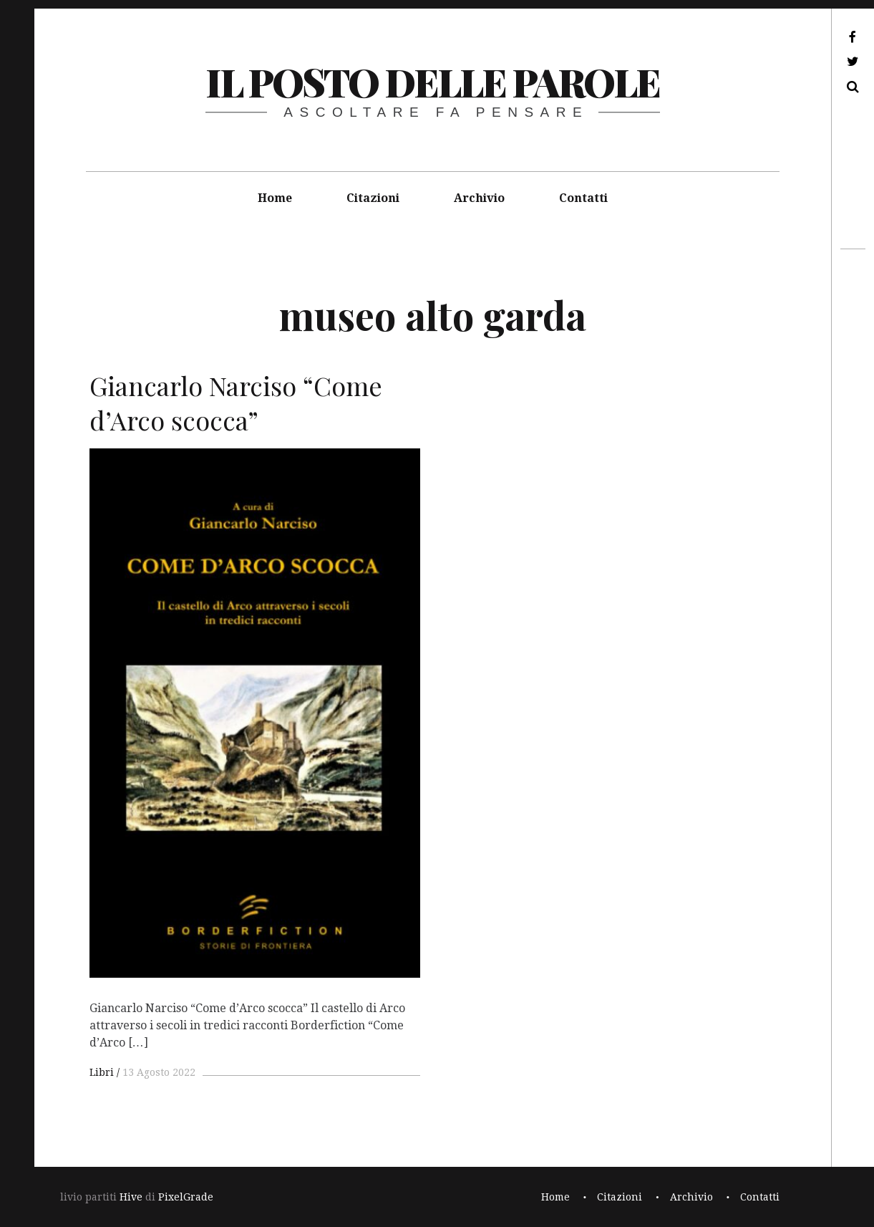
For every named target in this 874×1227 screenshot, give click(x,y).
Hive (131, 1197)
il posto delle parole (432, 81)
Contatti (583, 198)
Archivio (479, 198)
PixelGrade (185, 1197)
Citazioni (372, 198)
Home (275, 198)
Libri (101, 1072)
